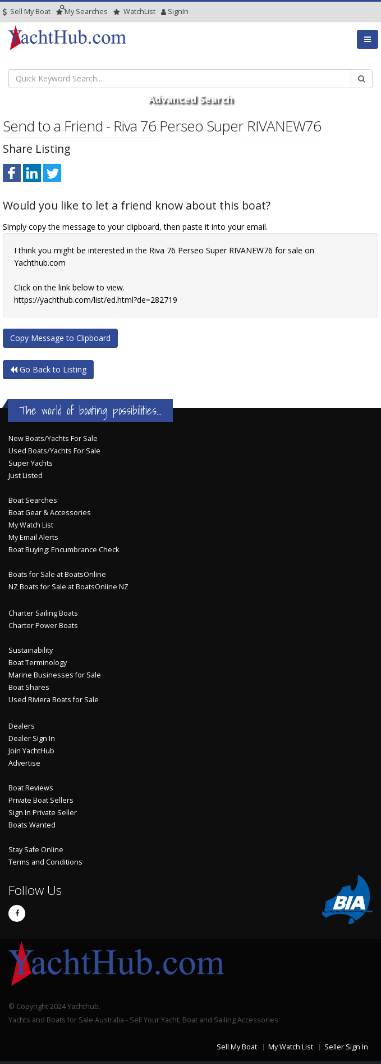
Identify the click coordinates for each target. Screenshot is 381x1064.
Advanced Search (190, 99)
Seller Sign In (346, 1047)
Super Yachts (30, 463)
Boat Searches (32, 500)
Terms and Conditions (45, 862)
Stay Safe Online (35, 849)
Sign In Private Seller (42, 812)
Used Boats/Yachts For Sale (54, 451)
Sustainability (30, 650)
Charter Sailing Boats (43, 613)
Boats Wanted (32, 825)
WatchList (134, 11)
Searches (82, 11)
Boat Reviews (30, 788)
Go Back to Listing (48, 369)
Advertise (24, 763)
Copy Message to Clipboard (60, 338)
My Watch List (30, 525)
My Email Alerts (33, 537)
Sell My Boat (27, 11)
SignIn (164, 11)
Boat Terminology (37, 662)
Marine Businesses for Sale (54, 675)
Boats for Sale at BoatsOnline (57, 574)
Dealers (21, 726)
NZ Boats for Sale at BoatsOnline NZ (68, 587)
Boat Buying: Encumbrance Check (63, 549)
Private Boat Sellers (41, 800)
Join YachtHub (31, 751)
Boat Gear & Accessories (49, 512)
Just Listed (25, 475)
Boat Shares (28, 687)
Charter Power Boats (43, 625)
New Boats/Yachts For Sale (53, 438)
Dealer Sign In (31, 738)
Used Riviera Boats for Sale (53, 699)
